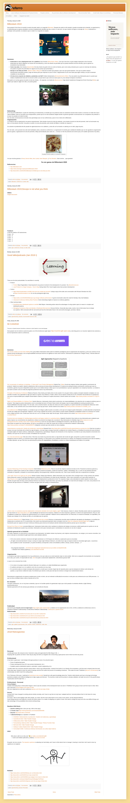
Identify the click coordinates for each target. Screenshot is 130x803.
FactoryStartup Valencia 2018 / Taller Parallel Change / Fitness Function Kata (34, 723)
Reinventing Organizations (14, 355)
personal (20, 787)
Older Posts (97, 792)
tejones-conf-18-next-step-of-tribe (40, 689)
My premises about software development (64, 13)
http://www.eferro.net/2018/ (23, 712)
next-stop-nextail (38, 675)
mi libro (108, 60)
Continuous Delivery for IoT (14, 519)
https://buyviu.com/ (12, 479)
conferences (19, 181)
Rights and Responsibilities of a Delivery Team (19, 401)
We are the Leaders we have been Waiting (18, 351)
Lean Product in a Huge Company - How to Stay (26, 287)
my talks (24, 181)
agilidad (16, 624)
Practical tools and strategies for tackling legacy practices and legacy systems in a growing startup (33, 418)
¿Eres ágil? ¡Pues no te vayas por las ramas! (19, 475)
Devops (21, 247)
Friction (15, 285)
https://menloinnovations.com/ (23, 293)
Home (54, 792)
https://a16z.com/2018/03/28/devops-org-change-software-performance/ (32, 298)
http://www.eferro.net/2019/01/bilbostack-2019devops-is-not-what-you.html (30, 170)
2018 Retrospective (16, 632)
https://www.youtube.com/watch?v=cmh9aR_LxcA (77, 406)
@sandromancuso (74, 285)
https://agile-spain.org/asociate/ (41, 608)
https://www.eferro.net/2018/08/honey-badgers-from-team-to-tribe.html (29, 777)
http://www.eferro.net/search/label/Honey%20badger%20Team (27, 779)
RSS (15, 16)
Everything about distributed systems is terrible (25, 304)
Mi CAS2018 (13, 324)
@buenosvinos (58, 80)
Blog (7, 13)
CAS (26, 624)
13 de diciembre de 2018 (37, 549)
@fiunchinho (51, 61)
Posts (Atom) (17, 794)
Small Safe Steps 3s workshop (102, 13)
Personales (25, 787)
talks (28, 181)
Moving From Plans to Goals (15, 526)
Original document (12, 194)
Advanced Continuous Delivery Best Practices (25, 300)
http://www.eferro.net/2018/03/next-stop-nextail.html (24, 775)
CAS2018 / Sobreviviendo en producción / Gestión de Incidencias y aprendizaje (34, 717)
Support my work (24, 16)
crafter (43, 624)
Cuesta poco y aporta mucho (55, 609)
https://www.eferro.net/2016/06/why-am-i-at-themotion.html (26, 773)
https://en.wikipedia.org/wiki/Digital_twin (78, 521)
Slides (56, 61)
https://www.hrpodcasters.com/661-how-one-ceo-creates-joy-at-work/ (31, 291)
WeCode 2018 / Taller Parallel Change (23, 725)
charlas (33, 624)
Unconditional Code (12, 410)
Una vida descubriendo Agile (15, 437)
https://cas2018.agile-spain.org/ (60, 331)
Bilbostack (50, 27)
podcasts (20, 316)
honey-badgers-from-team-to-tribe (25, 687)
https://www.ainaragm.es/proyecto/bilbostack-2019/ (24, 168)
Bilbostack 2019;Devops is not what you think (27, 189)
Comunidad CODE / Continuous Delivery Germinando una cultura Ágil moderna (34, 728)
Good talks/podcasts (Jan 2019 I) (22, 255)
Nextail (31, 675)
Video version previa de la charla (39, 519)
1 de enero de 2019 (39, 737)
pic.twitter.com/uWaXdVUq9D (39, 736)
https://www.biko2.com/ (23, 512)
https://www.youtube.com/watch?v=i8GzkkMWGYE (21, 425)
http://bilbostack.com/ (16, 166)
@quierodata (30, 67)
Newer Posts (11, 792)
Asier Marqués (43, 158)
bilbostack (14, 181)
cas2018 (29, 624)
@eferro (30, 70)
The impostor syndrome (28, 742)
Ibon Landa (36, 158)
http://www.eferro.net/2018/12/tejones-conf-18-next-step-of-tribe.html (28, 781)
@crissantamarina (60, 76)
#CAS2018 (29, 548)
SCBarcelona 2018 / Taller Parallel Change (24, 721)
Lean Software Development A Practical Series (24, 13)
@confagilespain (36, 548)
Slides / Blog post (37, 70)
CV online (9, 16)
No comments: (25, 179)
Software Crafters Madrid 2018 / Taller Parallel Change (28, 727)
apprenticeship (15, 316)
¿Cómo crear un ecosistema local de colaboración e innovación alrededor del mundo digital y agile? (34, 511)
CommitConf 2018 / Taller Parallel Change (24, 719)
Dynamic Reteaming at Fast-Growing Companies (20, 469)
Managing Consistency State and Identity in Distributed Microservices (31, 308)
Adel (34, 557)
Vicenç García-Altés (27, 158)
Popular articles (44, 13)
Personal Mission (118, 13)
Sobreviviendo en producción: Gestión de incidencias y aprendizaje (25, 428)
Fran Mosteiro (52, 158)
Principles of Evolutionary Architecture (17, 393)
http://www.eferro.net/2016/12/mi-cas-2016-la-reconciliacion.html (27, 615)
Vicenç (86, 29)
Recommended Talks (84, 13)
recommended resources (28, 316)
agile (13, 247)
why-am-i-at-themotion (92, 670)
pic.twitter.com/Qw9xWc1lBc (58, 548)
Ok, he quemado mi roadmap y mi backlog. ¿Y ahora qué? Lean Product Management (30, 384)
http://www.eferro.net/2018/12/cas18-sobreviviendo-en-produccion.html (71, 428)
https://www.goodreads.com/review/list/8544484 (31, 710)
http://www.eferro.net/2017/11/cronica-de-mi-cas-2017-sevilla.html (28, 613)
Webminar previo (46, 469)
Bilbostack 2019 (14, 24)
